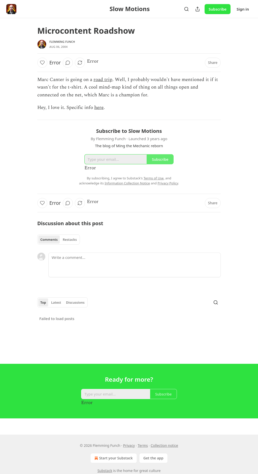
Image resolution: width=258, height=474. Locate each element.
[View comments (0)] (68, 63)
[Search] (186, 9)
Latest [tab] (56, 302)
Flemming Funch (62, 42)
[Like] (42, 63)
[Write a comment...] (134, 265)
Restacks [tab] (70, 239)
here (99, 107)
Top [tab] (43, 302)
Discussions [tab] (75, 302)
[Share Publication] (197, 9)
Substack (105, 470)
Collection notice (164, 445)
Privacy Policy (167, 183)
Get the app (153, 458)
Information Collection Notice (127, 183)
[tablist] (58, 239)
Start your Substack (113, 458)
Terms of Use (154, 178)
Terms (143, 445)
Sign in (243, 9)
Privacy (129, 445)
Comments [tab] (49, 239)
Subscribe (218, 9)
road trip (102, 79)
